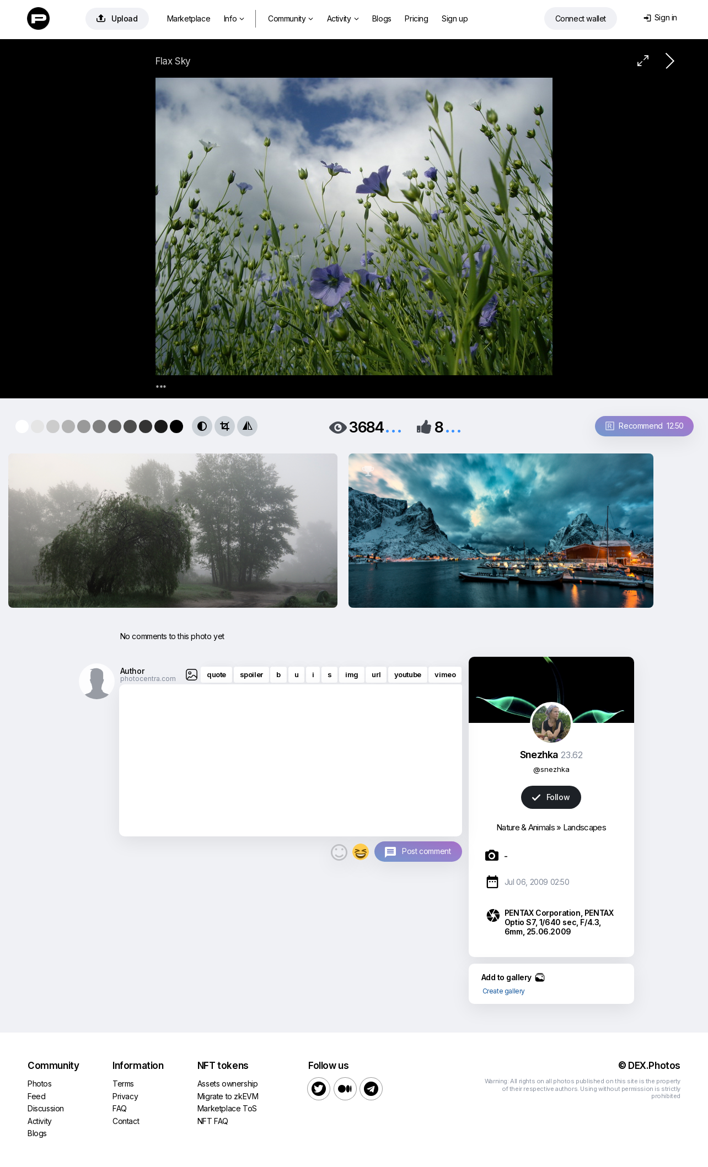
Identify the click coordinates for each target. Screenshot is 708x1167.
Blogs (381, 18)
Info (234, 18)
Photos (40, 1083)
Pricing (416, 18)
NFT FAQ (212, 1121)
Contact (125, 1121)
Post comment (426, 851)
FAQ (119, 1108)
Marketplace (189, 18)
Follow (551, 797)
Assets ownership (227, 1083)
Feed (36, 1096)
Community (290, 18)
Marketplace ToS (227, 1108)
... (393, 426)
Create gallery (503, 991)
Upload (117, 18)
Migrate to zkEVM (228, 1096)
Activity (342, 18)
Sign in (660, 17)
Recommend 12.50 (644, 425)
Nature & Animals (525, 827)
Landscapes (584, 827)
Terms (123, 1083)
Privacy (125, 1096)
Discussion (46, 1108)
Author (132, 671)
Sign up (455, 18)
